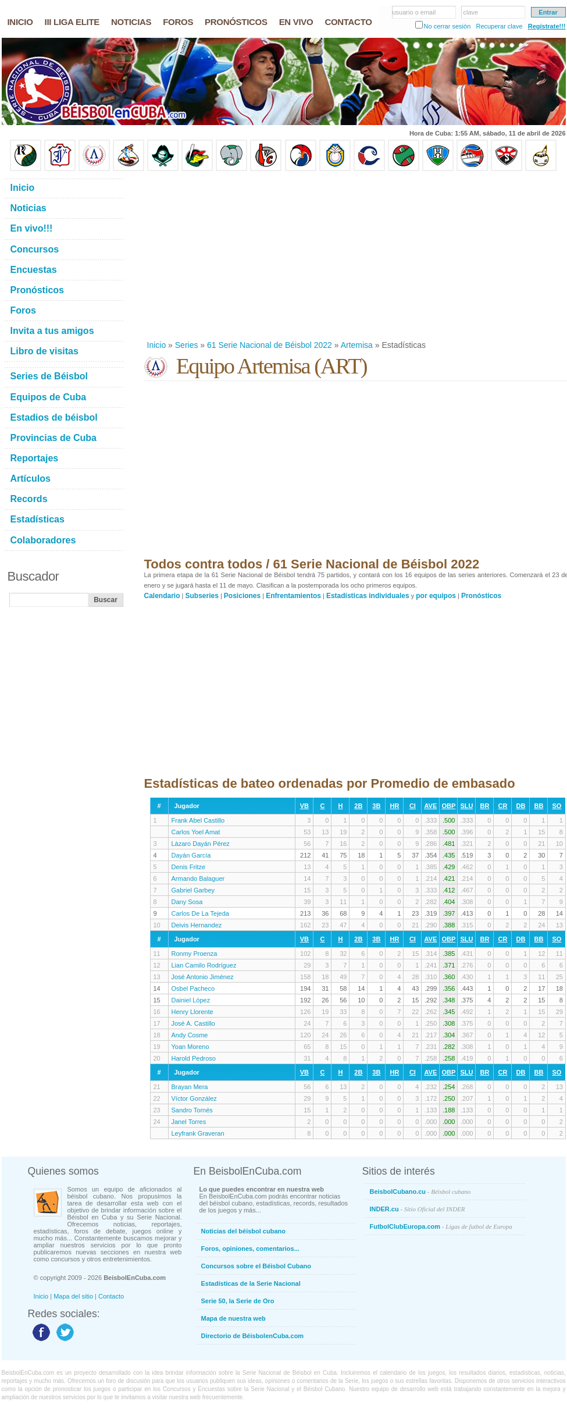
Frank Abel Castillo (198, 820)
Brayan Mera (190, 1086)
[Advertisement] (311, 255)
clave (471, 12)
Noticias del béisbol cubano (243, 1231)
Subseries (202, 596)
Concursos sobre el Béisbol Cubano (256, 1265)
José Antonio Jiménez (203, 976)
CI (412, 805)
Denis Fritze (189, 866)
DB (520, 805)
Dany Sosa (187, 901)
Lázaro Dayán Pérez (201, 843)
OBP (448, 805)
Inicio (156, 345)
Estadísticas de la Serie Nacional (251, 1283)
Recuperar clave (499, 26)
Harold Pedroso (194, 1058)
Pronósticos (481, 596)
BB (538, 805)
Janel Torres (189, 1121)
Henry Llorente (192, 1011)
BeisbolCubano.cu (420, 1191)
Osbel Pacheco (193, 988)
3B (376, 805)
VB (304, 805)
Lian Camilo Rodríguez (204, 965)
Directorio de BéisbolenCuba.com (252, 1335)
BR (484, 805)
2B (358, 805)
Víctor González (194, 1098)
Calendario (162, 596)
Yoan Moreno (190, 1046)
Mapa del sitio (73, 1296)
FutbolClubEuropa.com (441, 1226)
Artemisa (357, 345)
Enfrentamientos (293, 596)
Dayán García (191, 855)
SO (556, 805)
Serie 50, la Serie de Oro (237, 1300)
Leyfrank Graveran (198, 1133)
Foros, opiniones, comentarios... (250, 1248)
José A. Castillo (193, 1023)
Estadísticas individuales (367, 596)
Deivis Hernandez (197, 925)
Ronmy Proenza (194, 953)
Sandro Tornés (192, 1110)
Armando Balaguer (198, 878)
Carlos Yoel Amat (196, 831)
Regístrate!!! (547, 26)
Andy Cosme (190, 1035)
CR (502, 805)
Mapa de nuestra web (233, 1318)
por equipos (436, 596)
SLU (466, 805)
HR (394, 805)
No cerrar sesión (447, 26)
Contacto (111, 1296)
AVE (430, 805)
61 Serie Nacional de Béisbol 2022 (269, 345)
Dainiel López (191, 1000)
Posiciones (242, 596)
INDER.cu (417, 1208)
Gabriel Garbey (193, 890)
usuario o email (414, 12)
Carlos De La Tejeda (200, 913)
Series (186, 345)
